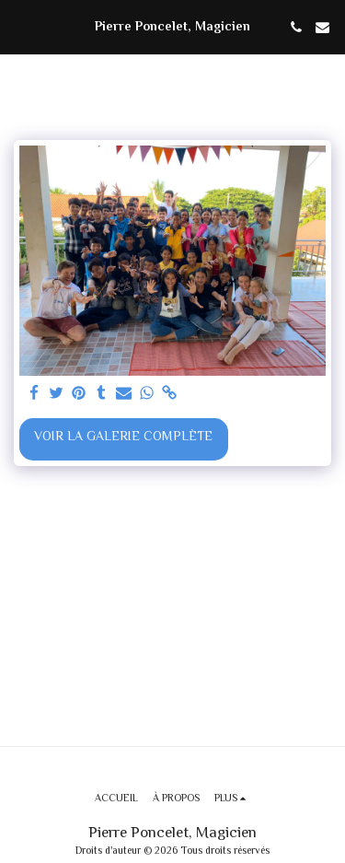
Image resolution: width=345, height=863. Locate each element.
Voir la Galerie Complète (123, 437)
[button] (20, 26)
